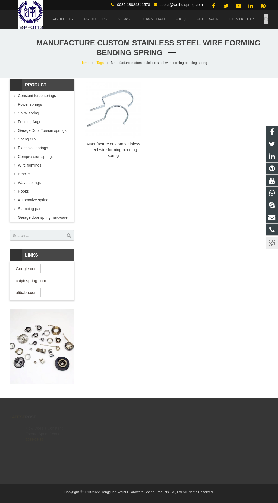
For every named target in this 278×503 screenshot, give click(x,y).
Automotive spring (33, 200)
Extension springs (33, 148)
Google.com (27, 268)
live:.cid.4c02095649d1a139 (170, 452)
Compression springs (36, 156)
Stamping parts (30, 209)
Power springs (30, 104)
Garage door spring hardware (43, 217)
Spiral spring (28, 113)
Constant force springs (37, 95)
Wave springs (29, 182)
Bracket (24, 174)
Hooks (23, 191)
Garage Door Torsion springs (42, 130)
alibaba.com (27, 292)
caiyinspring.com (31, 280)
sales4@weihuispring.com (181, 4)
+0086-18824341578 (132, 4)
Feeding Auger (30, 122)
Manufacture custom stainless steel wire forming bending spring (113, 150)
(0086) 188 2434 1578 (165, 428)
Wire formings (29, 165)
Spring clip (27, 139)
